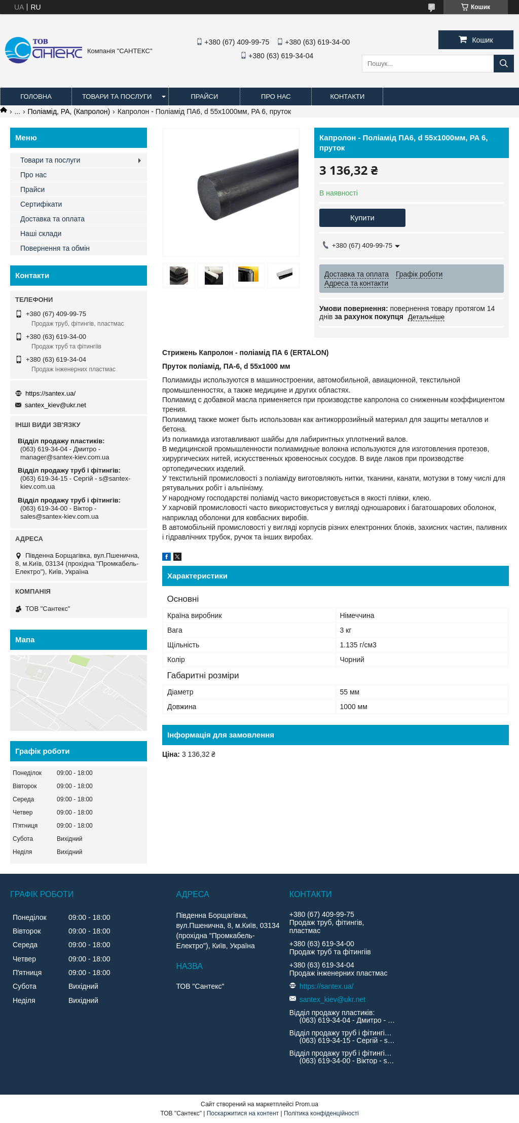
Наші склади (40, 233)
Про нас (276, 96)
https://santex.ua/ (50, 393)
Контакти (347, 96)
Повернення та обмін (55, 248)
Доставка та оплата (52, 219)
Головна (36, 96)
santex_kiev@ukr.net (55, 405)
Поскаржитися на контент (243, 1113)
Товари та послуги (117, 96)
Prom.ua (306, 1104)
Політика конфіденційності (321, 1113)
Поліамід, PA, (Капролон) (69, 111)
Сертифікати (41, 204)
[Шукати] (504, 63)
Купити (362, 217)
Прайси (204, 96)
